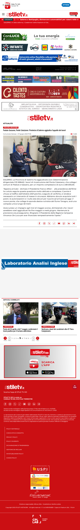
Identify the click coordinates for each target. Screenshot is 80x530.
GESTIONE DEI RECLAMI (14, 449)
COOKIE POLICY (11, 458)
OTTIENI (66, 5)
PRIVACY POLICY (12, 437)
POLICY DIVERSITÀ (12, 441)
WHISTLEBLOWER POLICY (14, 453)
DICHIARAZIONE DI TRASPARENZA (17, 445)
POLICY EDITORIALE (12, 429)
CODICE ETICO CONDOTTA (15, 433)
